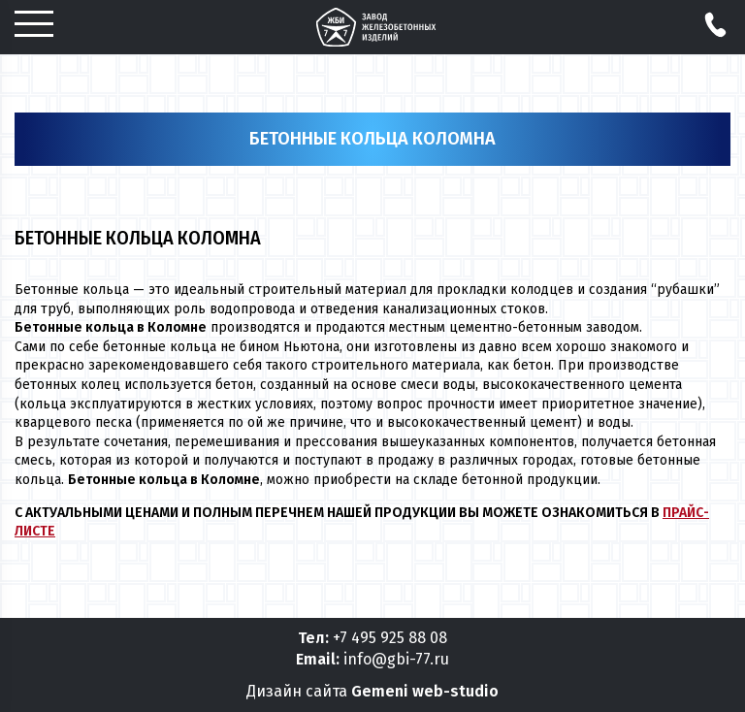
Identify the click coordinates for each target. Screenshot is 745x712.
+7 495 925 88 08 (390, 638)
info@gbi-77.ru (396, 659)
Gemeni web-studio (425, 691)
